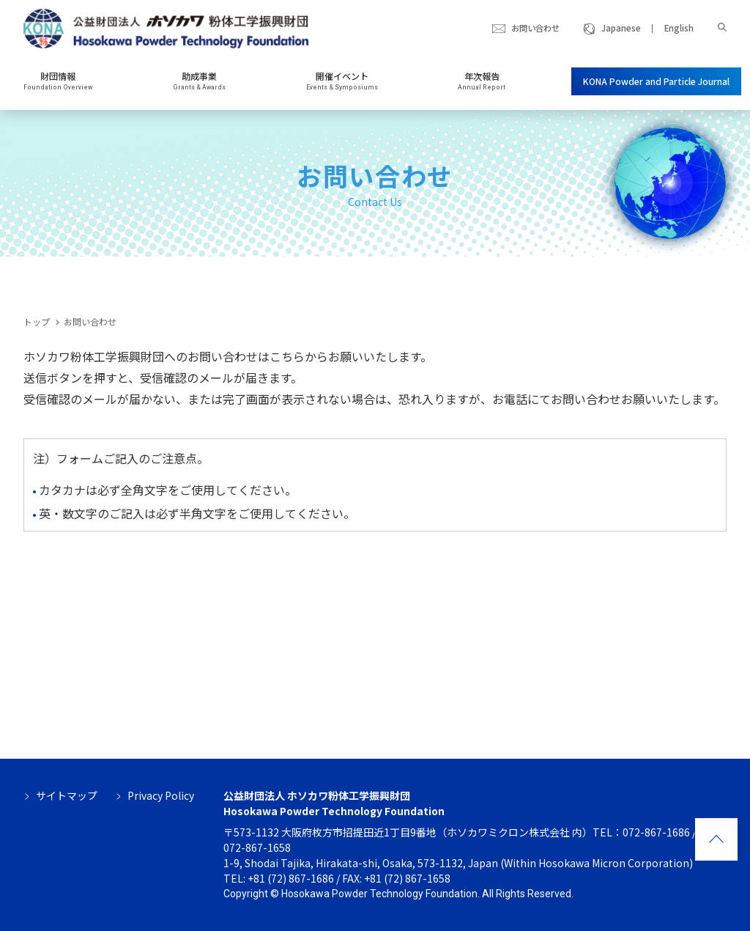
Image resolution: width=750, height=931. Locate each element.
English (679, 28)
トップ (36, 321)
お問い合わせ (535, 28)
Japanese (621, 28)
